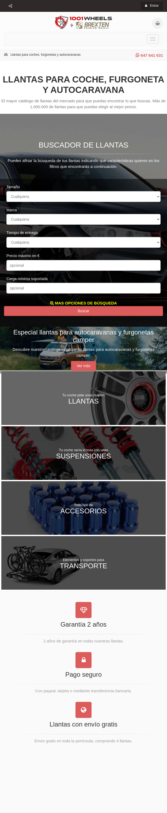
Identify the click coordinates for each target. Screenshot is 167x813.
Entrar (152, 5)
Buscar (83, 311)
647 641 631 (149, 55)
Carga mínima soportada (27, 279)
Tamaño (13, 187)
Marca (11, 210)
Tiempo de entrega (22, 233)
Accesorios (83, 508)
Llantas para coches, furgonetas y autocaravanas (45, 55)
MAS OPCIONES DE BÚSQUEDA (83, 303)
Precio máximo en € (23, 256)
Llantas (83, 398)
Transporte (83, 563)
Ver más (83, 366)
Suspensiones (83, 453)
